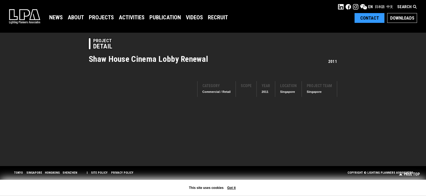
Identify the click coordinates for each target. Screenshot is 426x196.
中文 (389, 7)
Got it (231, 188)
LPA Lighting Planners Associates (24, 16)
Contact (369, 18)
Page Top (409, 174)
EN (370, 6)
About (76, 17)
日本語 (379, 7)
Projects (101, 17)
